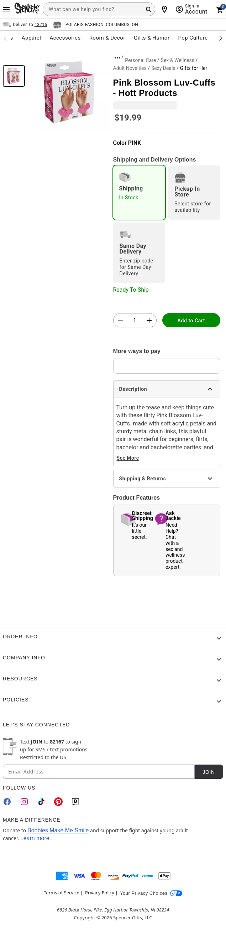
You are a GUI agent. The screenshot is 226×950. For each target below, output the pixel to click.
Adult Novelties (130, 68)
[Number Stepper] (135, 320)
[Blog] (75, 802)
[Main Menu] (6, 9)
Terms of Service (61, 892)
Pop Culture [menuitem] (192, 38)
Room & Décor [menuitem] (107, 38)
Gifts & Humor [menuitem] (152, 38)
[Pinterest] (58, 802)
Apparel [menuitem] (31, 38)
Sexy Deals (163, 68)
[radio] (139, 192)
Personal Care (140, 60)
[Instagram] (24, 802)
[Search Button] (148, 9)
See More (128, 458)
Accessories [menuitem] (64, 38)
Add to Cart (191, 320)
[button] (69, 92)
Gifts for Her (193, 68)
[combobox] (99, 9)
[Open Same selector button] (25, 24)
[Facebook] (7, 802)
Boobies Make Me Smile (58, 830)
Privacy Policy (99, 892)
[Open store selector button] (95, 24)
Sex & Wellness (177, 60)
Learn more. (35, 838)
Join (209, 772)
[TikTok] (41, 802)
